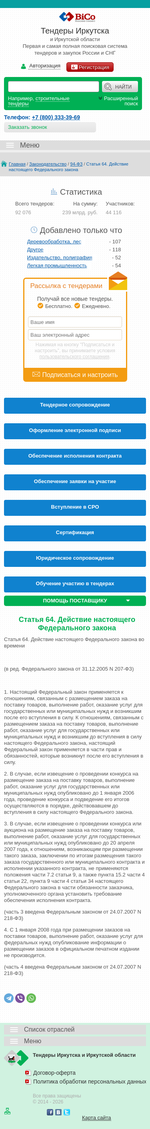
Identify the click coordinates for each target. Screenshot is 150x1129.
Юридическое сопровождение (75, 558)
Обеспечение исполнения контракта (75, 456)
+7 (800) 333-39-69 (56, 117)
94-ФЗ (76, 164)
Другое (35, 250)
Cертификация (75, 532)
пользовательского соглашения (75, 356)
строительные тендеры (39, 101)
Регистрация (90, 67)
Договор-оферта (54, 1073)
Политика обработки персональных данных (89, 1081)
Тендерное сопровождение (75, 405)
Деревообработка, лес (54, 242)
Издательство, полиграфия (59, 258)
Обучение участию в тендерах (75, 583)
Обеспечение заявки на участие (75, 481)
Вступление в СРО (75, 507)
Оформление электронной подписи (75, 430)
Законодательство (47, 164)
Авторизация (44, 66)
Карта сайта (96, 1118)
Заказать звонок (27, 127)
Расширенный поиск (117, 101)
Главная (17, 164)
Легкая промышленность (57, 265)
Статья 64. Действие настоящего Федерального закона (68, 167)
